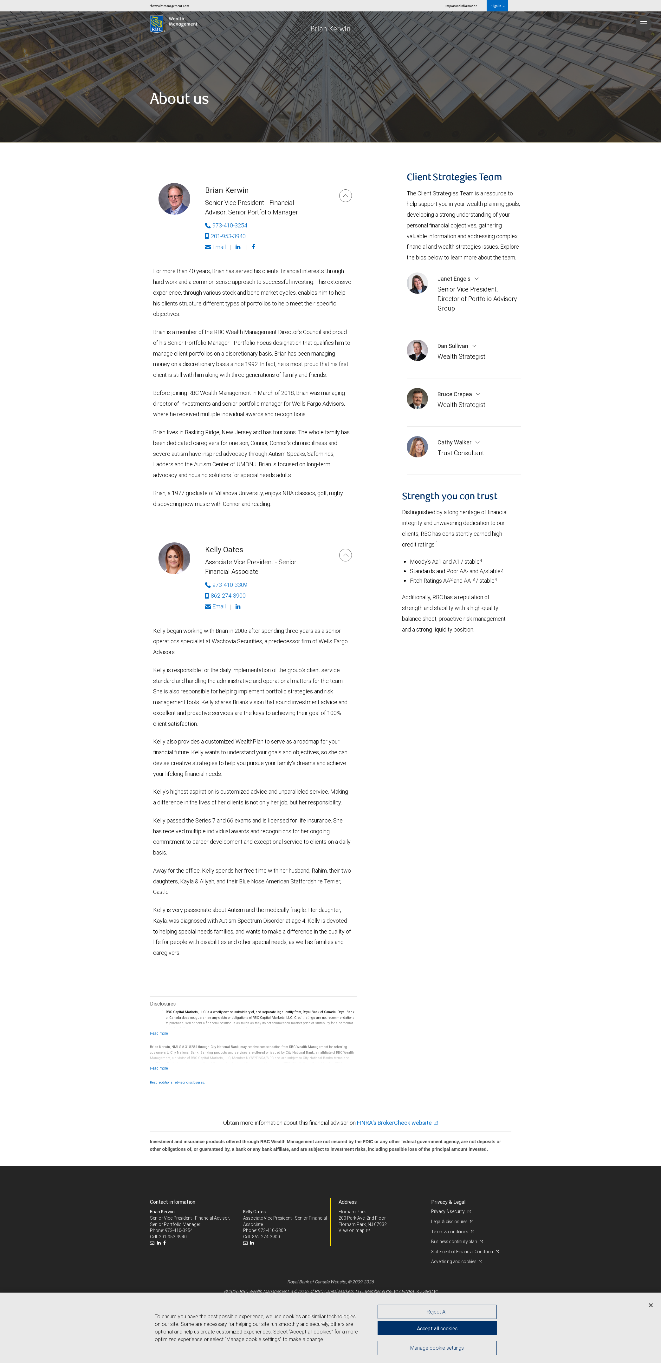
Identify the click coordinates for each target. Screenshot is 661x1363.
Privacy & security (448, 1211)
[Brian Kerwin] (345, 195)
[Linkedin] (239, 247)
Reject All (437, 1311)
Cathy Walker (455, 442)
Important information (461, 6)
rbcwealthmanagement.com (169, 6)
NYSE (387, 1291)
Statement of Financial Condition (462, 1252)
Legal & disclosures (449, 1221)
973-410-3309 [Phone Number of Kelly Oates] (226, 584)
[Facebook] (254, 247)
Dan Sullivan (453, 346)
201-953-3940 (225, 236)
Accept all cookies (437, 1328)
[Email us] (153, 1243)
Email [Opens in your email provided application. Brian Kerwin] (215, 247)
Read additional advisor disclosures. (177, 1082)
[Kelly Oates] (345, 555)
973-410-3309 (272, 1230)
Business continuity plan (454, 1241)
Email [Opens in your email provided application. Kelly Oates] (215, 606)
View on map (352, 1230)
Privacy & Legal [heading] (448, 1202)
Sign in (497, 6)
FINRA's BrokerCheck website (394, 1122)
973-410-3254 (179, 1230)
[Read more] (159, 1033)
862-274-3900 (225, 595)
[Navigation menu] (643, 24)
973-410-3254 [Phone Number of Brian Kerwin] (226, 225)
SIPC (427, 1291)
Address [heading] (348, 1202)
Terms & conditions (450, 1232)
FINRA (407, 1291)
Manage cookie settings (437, 1348)
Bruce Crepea (455, 394)
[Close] (651, 1305)
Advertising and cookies (454, 1261)
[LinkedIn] (159, 1243)
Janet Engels (454, 278)
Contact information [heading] (172, 1202)
